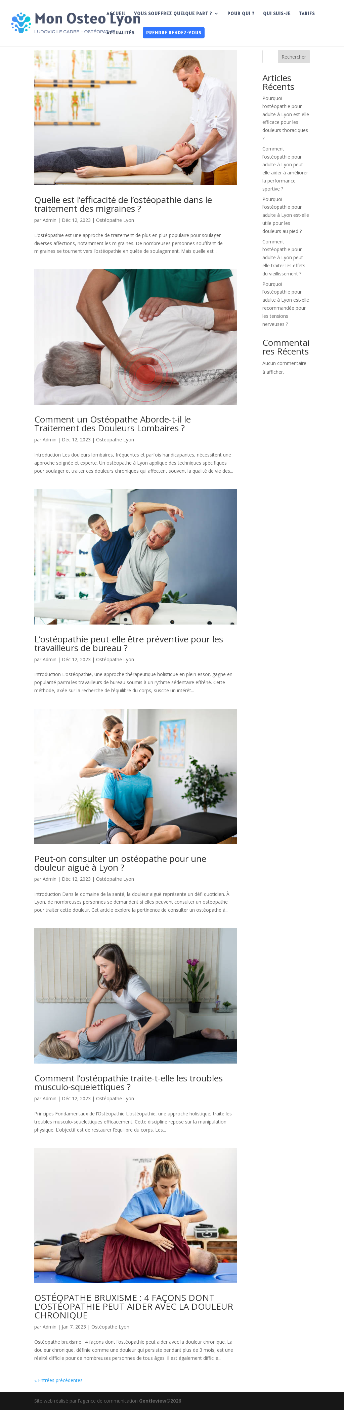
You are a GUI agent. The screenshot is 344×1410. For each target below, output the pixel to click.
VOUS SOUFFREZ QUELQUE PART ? (173, 13)
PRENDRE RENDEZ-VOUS (173, 33)
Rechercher (294, 57)
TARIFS (307, 13)
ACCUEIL (116, 13)
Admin (49, 220)
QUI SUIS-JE (277, 13)
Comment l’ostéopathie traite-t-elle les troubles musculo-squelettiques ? (128, 1082)
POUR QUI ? (241, 13)
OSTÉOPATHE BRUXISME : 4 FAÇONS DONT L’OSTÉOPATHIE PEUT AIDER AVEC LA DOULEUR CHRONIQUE (133, 1306)
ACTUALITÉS (120, 33)
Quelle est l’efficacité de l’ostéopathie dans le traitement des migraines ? (123, 204)
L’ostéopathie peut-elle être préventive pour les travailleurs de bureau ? (128, 643)
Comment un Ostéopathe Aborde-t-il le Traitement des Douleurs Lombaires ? (112, 423)
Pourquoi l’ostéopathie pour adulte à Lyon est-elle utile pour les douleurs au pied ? (285, 215)
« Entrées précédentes (58, 1380)
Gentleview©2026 (160, 1401)
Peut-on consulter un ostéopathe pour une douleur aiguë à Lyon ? (120, 862)
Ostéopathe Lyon (115, 220)
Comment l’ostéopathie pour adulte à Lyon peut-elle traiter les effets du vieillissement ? (283, 257)
